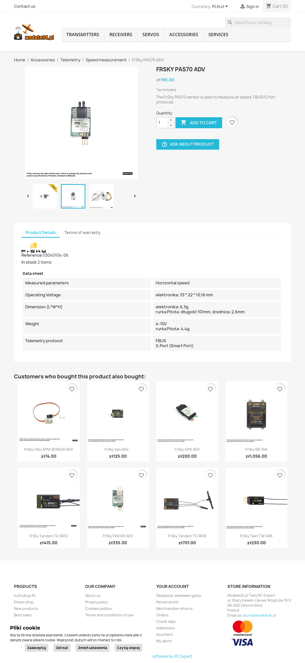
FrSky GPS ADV (187, 449)
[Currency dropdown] (221, 7)
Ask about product (187, 144)
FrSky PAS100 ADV (118, 536)
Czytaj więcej (128, 648)
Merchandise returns (174, 608)
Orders (162, 615)
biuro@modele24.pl (259, 615)
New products (26, 608)
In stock (29, 262)
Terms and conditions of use (109, 615)
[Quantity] (162, 122)
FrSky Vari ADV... (118, 449)
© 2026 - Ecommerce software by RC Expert (152, 656)
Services (218, 34)
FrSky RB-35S (256, 449)
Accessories (183, 34)
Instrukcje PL (25, 595)
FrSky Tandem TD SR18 (187, 536)
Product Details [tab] (40, 232)
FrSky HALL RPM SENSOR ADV (48, 449)
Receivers (120, 34)
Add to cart (199, 122)
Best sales (23, 615)
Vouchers (164, 634)
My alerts (164, 641)
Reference (31, 255)
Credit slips (166, 621)
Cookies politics (98, 608)
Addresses (165, 628)
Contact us (24, 6)
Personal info (167, 602)
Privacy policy (96, 602)
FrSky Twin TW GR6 (256, 536)
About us (93, 595)
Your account (172, 586)
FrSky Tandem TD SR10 (48, 536)
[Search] (258, 22)
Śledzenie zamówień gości (178, 595)
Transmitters (82, 34)
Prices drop (24, 602)
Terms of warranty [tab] (82, 232)
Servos (151, 34)
